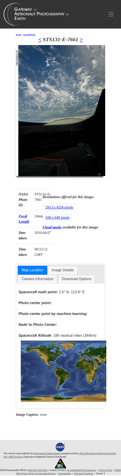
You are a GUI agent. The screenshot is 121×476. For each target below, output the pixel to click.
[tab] (32, 270)
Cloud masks (52, 227)
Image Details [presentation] (63, 270)
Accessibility (64, 473)
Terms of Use (105, 470)
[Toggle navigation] (111, 14)
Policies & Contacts (83, 473)
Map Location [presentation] (32, 270)
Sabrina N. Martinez (37, 470)
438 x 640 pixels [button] (58, 217)
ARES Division (15, 457)
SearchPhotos (29, 34)
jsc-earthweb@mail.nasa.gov (81, 470)
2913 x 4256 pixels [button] (59, 207)
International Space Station (47, 453)
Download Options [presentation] (76, 279)
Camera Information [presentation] (38, 279)
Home (18, 34)
